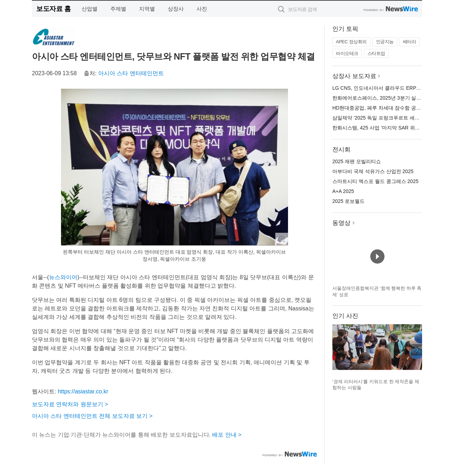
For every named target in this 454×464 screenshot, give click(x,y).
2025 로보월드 (348, 201)
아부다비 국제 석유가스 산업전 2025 (373, 171)
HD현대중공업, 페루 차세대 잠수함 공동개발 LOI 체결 (392, 108)
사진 (201, 9)
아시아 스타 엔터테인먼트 (131, 73)
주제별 (118, 9)
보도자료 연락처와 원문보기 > (70, 404)
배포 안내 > (226, 435)
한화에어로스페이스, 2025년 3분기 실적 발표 (382, 98)
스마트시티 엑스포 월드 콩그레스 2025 (375, 181)
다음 (416, 349)
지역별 (147, 9)
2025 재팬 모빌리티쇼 (356, 161)
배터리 (409, 41)
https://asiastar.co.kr (83, 391)
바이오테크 (347, 53)
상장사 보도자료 (354, 76)
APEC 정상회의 (351, 41)
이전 (338, 349)
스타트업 (376, 53)
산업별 (90, 9)
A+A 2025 (343, 191)
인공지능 (385, 41)
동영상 (341, 223)
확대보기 (281, 239)
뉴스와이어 (63, 277)
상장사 (176, 9)
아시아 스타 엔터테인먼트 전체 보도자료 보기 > (92, 416)
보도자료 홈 (53, 8)
